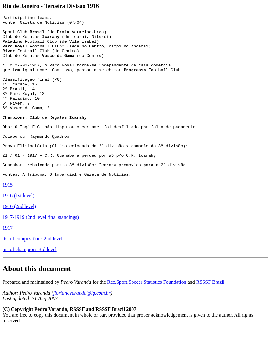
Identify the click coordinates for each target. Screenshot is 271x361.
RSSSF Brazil (210, 314)
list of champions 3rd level (30, 281)
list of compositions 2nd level (32, 271)
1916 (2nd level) (19, 238)
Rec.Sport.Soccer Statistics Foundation (146, 314)
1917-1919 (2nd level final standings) (41, 249)
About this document (37, 301)
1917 (8, 260)
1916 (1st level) (18, 228)
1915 (8, 217)
